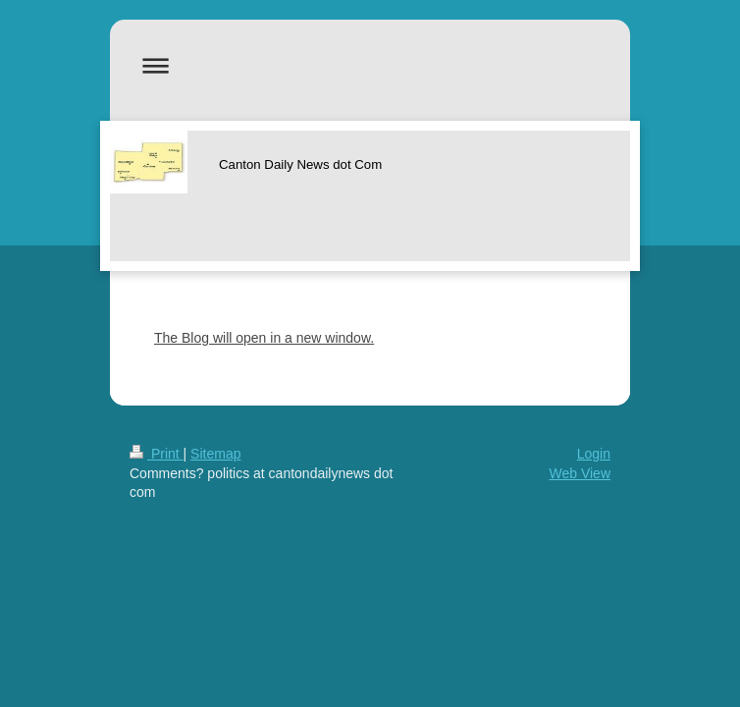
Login (593, 454)
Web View (579, 473)
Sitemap (215, 454)
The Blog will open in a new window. (264, 338)
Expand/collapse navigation (370, 65)
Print (157, 454)
